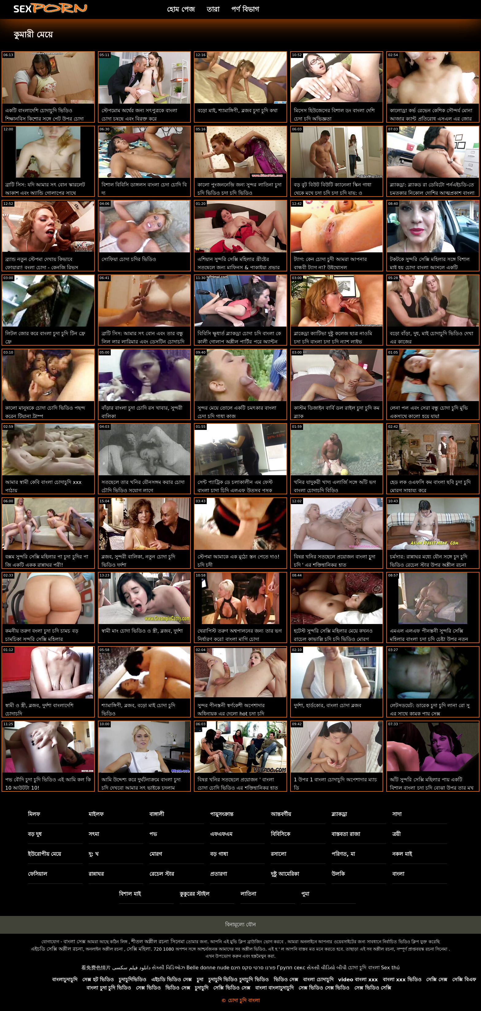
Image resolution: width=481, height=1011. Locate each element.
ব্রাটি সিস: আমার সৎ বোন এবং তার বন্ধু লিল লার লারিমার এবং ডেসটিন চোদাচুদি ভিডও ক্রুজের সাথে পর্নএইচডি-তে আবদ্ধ (143, 342)
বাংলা (398, 874)
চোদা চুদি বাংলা (363, 968)
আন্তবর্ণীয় (281, 814)
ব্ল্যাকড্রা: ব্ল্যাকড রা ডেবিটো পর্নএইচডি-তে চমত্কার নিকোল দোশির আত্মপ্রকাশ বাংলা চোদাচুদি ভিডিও (432, 193)
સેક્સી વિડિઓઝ (168, 968)
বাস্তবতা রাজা (346, 834)
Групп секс (291, 968)
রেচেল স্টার (161, 874)
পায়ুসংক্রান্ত (221, 814)
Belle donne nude (208, 968)
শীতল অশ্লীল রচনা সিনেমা (157, 941)
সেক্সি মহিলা (139, 949)
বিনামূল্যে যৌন (240, 924)
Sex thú (390, 968)
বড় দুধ (35, 834)
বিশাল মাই (130, 894)
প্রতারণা (218, 874)
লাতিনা (248, 894)
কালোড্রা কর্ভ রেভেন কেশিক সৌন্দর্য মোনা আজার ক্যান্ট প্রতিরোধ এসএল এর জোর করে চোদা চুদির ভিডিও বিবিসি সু (431, 119)
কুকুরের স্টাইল (195, 894)
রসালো (278, 854)
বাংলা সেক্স (74, 941)
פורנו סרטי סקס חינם (253, 968)
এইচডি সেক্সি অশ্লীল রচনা (57, 949)
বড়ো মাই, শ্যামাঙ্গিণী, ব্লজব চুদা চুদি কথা (238, 110)
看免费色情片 (96, 968)
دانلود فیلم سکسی (131, 968)
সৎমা (94, 834)
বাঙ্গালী (156, 814)
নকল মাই (402, 854)
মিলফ (34, 814)
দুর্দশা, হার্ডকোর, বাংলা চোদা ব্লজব (328, 705)
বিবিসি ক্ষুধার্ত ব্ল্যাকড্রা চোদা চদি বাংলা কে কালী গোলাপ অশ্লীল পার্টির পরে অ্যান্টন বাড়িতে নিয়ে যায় (239, 342)
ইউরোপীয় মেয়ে (44, 854)
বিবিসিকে (280, 834)
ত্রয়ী (396, 834)
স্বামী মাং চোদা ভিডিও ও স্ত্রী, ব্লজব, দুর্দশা (142, 631)
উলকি (338, 874)
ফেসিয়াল (37, 874)
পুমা (305, 894)
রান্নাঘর (96, 874)
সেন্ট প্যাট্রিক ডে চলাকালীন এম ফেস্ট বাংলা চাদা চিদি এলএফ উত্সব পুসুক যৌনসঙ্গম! (235, 490)
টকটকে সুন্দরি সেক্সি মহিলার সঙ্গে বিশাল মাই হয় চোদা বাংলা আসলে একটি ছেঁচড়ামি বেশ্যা (429, 267)
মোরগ (155, 854)
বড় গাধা (219, 854)
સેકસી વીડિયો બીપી (327, 968)
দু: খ (94, 854)
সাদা (397, 814)
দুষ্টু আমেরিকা (285, 874)
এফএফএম (221, 834)
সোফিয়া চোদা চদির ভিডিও (129, 259)
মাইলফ (96, 814)
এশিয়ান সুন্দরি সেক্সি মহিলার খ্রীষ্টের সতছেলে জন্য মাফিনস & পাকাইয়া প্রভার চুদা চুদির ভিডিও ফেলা (239, 267)
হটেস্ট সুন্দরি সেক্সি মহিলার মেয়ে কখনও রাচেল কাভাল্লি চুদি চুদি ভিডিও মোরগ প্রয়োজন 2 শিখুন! (333, 639)
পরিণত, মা (343, 854)
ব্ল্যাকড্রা (339, 814)
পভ (153, 834)
